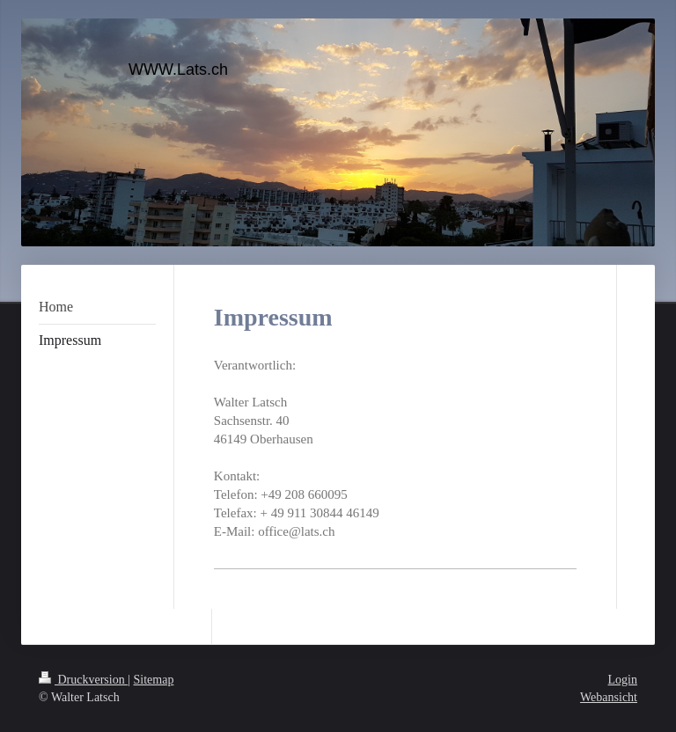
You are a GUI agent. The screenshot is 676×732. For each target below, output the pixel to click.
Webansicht (608, 697)
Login (622, 679)
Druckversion (83, 679)
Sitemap (154, 679)
